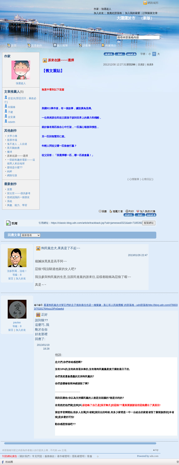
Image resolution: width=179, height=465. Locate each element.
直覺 (9, 189)
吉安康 (11, 117)
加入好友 (99, 13)
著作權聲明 (63, 456)
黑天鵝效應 (13, 147)
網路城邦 (153, 2)
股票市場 (12, 140)
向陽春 (11, 107)
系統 (9, 201)
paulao (17, 322)
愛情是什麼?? (14, 167)
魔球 (9, 151)
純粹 (9, 171)
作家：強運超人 (102, 9)
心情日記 (147, 179)
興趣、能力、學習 (17, 205)
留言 (10, 278)
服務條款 (50, 456)
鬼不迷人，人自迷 (17, 143)
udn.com (154, 456)
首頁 (13, 45)
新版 (146, 18)
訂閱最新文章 (150, 13)
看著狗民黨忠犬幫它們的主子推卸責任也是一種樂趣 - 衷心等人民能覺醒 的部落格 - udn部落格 (96, 305)
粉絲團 (9, 461)
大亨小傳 (12, 136)
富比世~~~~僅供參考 (18, 193)
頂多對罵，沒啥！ (17, 271)
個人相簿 (62, 45)
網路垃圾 (12, 175)
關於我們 (25, 456)
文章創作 (36, 45)
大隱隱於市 (126, 18)
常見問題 (37, 456)
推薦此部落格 (114, 13)
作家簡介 (110, 45)
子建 (10, 112)
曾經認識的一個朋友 (18, 197)
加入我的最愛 (132, 13)
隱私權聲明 (78, 456)
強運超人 (21, 83)
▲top (155, 449)
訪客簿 (87, 45)
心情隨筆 (134, 179)
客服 (89, 456)
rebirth (11, 122)
